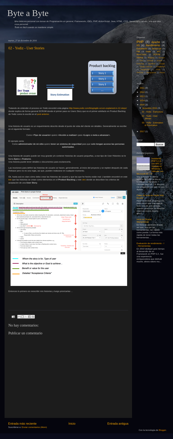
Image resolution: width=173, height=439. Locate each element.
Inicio (71, 423)
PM (138, 51)
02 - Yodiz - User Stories (26, 48)
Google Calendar (146, 67)
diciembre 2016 (149, 108)
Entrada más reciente (22, 423)
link (10, 179)
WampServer (151, 73)
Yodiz (148, 51)
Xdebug (140, 57)
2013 (142, 96)
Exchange (140, 64)
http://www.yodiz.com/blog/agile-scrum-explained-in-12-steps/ (98, 108)
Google (162, 64)
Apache (155, 42)
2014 (142, 100)
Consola (150, 61)
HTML (158, 69)
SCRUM (156, 54)
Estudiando (142, 48)
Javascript (156, 48)
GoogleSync (145, 69)
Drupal (159, 61)
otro (84, 179)
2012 (142, 92)
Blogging (151, 58)
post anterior (43, 114)
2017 (142, 131)
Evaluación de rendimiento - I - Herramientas (150, 244)
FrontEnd (151, 64)
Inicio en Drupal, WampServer (144, 220)
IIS (138, 45)
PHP (140, 42)
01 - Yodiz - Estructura (152, 111)
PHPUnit (140, 73)
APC (159, 51)
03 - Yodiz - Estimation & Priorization (152, 123)
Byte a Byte (28, 13)
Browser (162, 58)
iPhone (162, 73)
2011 (142, 88)
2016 (142, 104)
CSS (141, 61)
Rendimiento (153, 45)
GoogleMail (160, 67)
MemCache (141, 54)
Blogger (162, 430)
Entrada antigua (117, 423)
